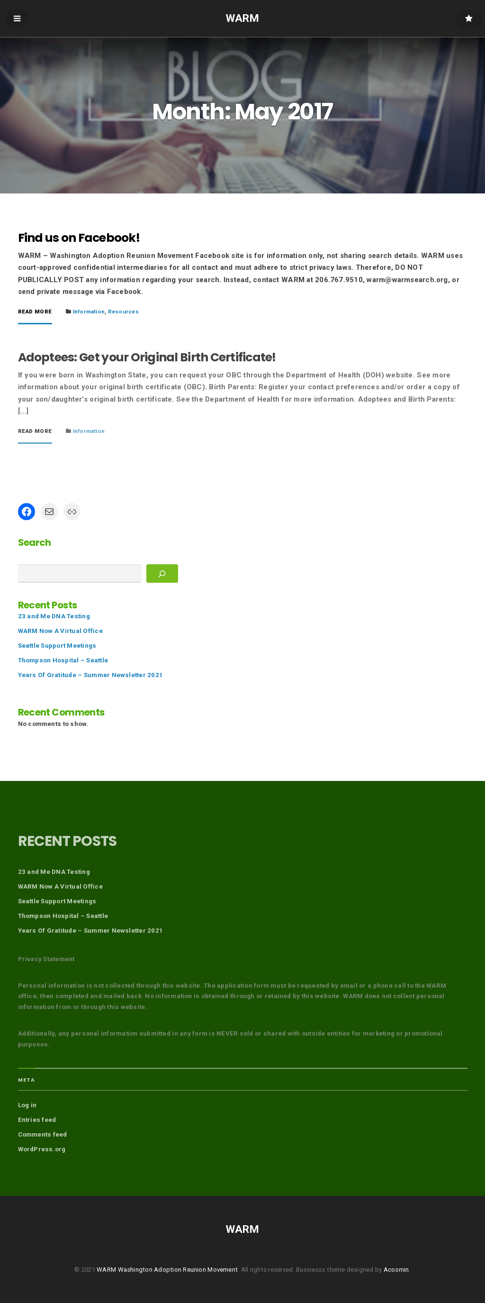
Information (89, 311)
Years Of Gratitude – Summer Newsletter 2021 (90, 675)
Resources (123, 311)
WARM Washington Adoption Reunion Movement (167, 1269)
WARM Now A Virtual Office (60, 630)
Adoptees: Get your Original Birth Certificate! (147, 357)
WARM (243, 18)
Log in (27, 1105)
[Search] (162, 573)
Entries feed (37, 1119)
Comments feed (42, 1134)
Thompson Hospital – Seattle (63, 660)
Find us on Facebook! (79, 237)
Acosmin (396, 1269)
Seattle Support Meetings (57, 645)
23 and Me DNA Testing (54, 616)
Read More (35, 312)
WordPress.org (42, 1149)
